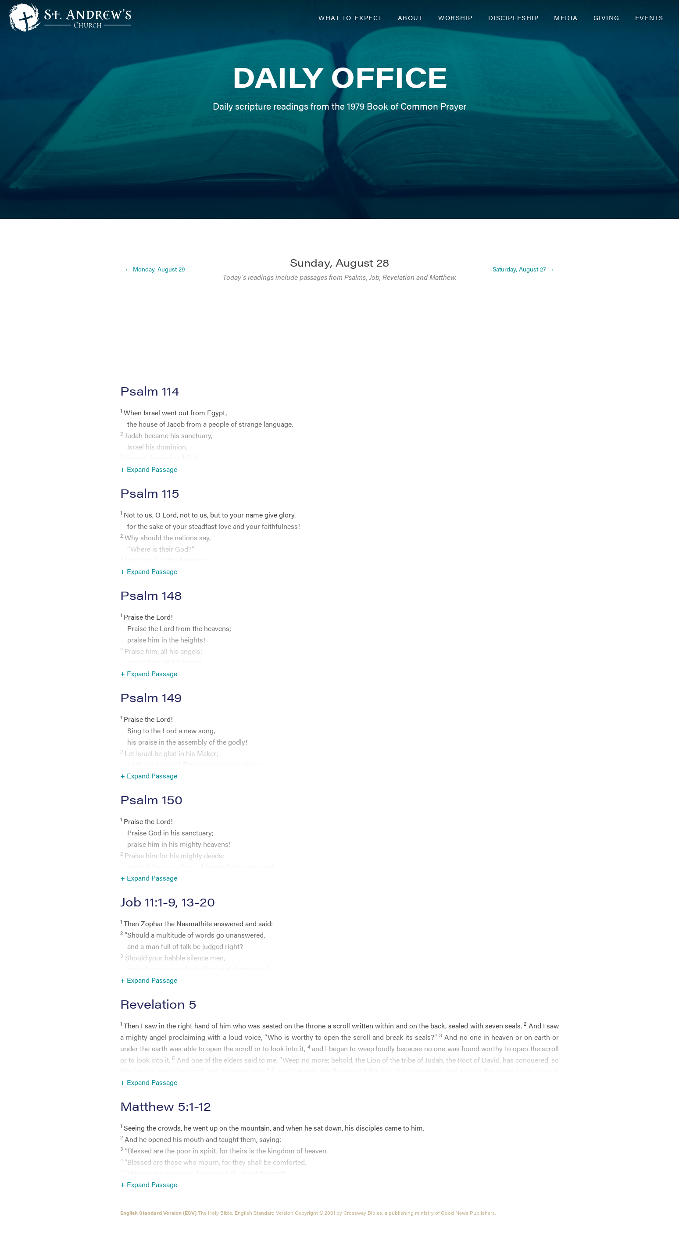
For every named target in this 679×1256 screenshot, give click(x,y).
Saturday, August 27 (519, 269)
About (410, 17)
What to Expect (350, 17)
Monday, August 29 (159, 269)
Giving (606, 17)
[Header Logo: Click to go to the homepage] (79, 18)
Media (566, 17)
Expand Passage (152, 469)
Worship (455, 17)
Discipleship (513, 17)
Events (649, 17)
